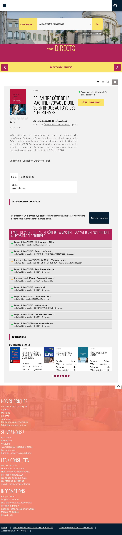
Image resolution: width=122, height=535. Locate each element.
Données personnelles (22, 508)
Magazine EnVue (10, 499)
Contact (11, 496)
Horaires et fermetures (12, 468)
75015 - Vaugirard (36, 287)
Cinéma (5, 415)
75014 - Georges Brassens (41, 278)
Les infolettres (8, 450)
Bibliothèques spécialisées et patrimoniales (33, 527)
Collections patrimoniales (14, 422)
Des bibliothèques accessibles (16, 502)
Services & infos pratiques (14, 406)
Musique (5, 412)
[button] (117, 5)
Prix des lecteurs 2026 (12, 474)
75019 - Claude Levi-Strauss (40, 314)
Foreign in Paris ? (10, 505)
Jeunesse (6, 419)
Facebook (6, 437)
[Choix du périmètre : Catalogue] (28, 24)
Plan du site (7, 515)
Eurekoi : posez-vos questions (16, 453)
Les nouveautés (9, 465)
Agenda (5, 409)
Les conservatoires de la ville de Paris (76, 527)
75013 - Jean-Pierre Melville (40, 269)
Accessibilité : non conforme (14, 530)
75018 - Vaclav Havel (37, 305)
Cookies (5, 508)
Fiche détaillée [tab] (26, 177)
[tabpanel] (43, 187)
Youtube (5, 443)
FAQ (3, 496)
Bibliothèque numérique (14, 425)
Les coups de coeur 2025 (14, 478)
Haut (118, 386)
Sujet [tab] (13, 177)
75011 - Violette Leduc (55, 260)
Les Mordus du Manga (12, 480)
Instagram (6, 440)
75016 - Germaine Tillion (39, 296)
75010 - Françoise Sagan (39, 251)
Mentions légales (10, 511)
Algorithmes (18, 188)
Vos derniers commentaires (15, 484)
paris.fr (4, 527)
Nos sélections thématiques (15, 471)
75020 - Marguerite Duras (40, 323)
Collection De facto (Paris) (36, 161)
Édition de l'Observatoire (57, 124)
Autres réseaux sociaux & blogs (16, 446)
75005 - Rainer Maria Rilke (40, 242)
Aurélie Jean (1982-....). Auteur (50, 121)
